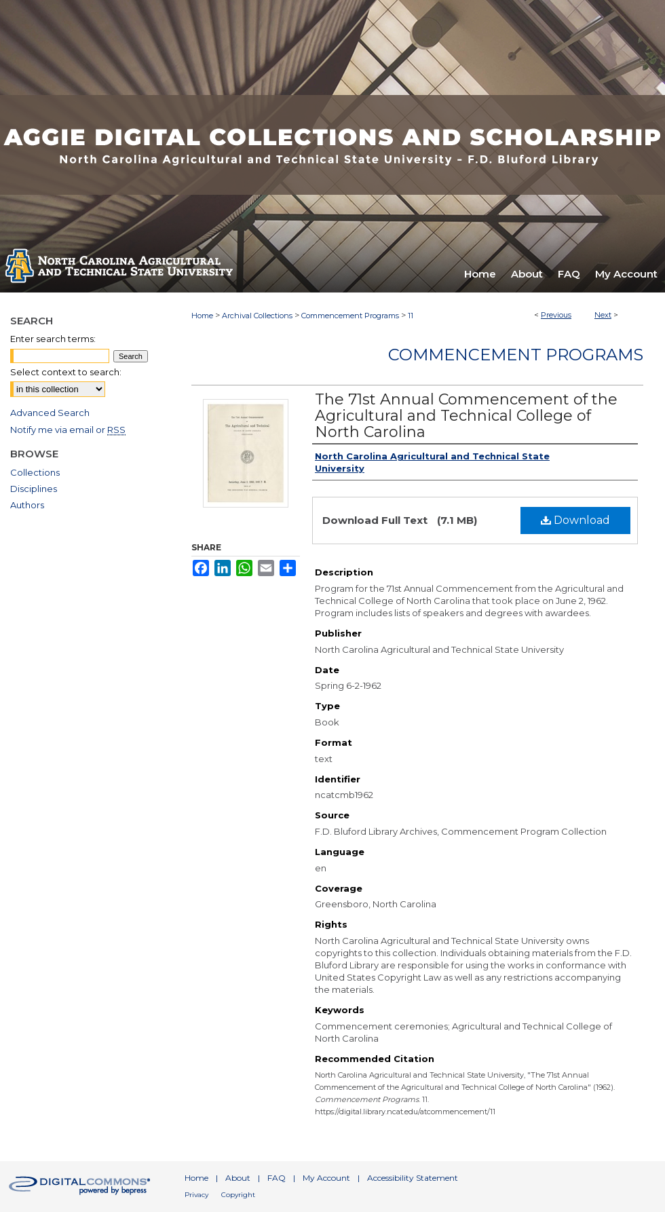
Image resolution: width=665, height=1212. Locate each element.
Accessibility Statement (412, 1178)
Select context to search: (65, 371)
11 (410, 315)
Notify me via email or (68, 429)
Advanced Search (50, 412)
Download (575, 520)
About (237, 1178)
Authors (27, 504)
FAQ (276, 1178)
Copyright (238, 1194)
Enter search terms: (53, 338)
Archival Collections (257, 315)
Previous (556, 315)
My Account (326, 1178)
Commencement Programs (350, 315)
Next (602, 315)
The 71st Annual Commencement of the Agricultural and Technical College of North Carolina (466, 415)
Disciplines (33, 488)
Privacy (196, 1194)
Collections (35, 472)
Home (202, 315)
